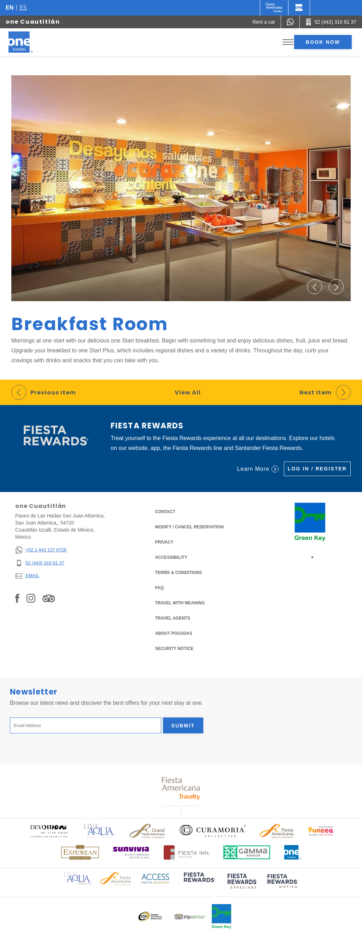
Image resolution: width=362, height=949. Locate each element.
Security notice (174, 648)
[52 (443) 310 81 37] (40, 563)
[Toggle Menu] (287, 42)
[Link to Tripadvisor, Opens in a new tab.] (48, 598)
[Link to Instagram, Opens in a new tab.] (31, 598)
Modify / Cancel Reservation (189, 527)
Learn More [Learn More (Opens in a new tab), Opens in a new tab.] (257, 469)
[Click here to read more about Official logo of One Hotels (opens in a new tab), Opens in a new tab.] (292, 852)
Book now (323, 42)
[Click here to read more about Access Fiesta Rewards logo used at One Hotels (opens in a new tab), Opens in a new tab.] (155, 878)
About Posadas (173, 633)
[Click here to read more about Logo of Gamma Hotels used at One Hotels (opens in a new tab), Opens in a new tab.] (246, 852)
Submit (183, 725)
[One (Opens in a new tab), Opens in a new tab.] (274, 8)
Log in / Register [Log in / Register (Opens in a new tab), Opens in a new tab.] (317, 468)
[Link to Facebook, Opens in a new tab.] (17, 598)
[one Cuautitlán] (28, 42)
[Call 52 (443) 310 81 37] (331, 22)
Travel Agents (172, 618)
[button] (314, 286)
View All (188, 392)
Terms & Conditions (178, 572)
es (23, 7)
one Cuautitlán (33, 22)
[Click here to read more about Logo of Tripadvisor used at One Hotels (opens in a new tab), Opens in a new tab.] (190, 916)
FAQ (159, 587)
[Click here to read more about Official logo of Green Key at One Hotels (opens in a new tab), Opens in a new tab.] (221, 916)
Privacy (164, 542)
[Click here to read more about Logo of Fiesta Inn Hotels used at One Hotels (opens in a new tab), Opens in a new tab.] (186, 852)
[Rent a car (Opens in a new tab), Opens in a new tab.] (264, 22)
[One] (299, 8)
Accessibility (171, 557)
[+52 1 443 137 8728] (40, 550)
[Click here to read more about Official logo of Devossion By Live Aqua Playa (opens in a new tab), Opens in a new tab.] (49, 831)
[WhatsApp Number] (290, 22)
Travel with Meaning (180, 603)
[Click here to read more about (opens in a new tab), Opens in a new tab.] (199, 882)
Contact (165, 511)
